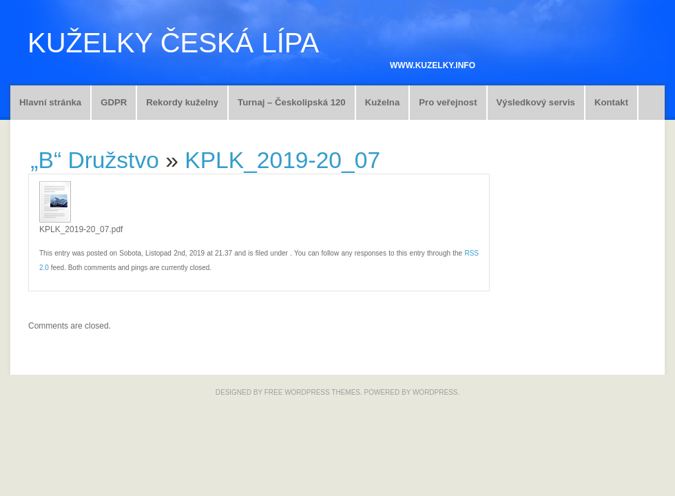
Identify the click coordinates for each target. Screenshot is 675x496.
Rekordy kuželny (182, 102)
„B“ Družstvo (94, 160)
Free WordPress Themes (312, 392)
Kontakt (611, 102)
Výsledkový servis (536, 102)
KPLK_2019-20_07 (282, 160)
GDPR (114, 102)
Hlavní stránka (50, 102)
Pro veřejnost (448, 102)
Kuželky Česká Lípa (173, 43)
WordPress (435, 392)
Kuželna (382, 102)
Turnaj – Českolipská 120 (292, 102)
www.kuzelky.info (432, 65)
